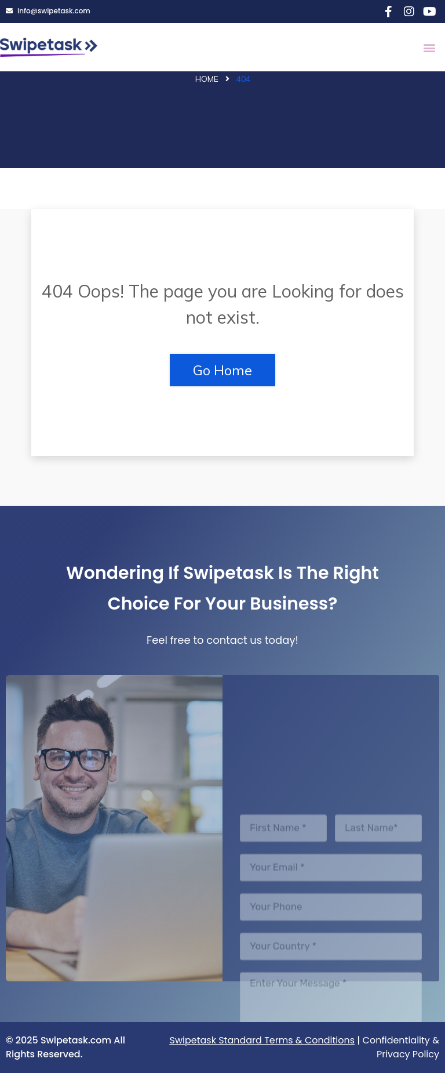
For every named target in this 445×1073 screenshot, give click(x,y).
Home (206, 79)
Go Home (222, 370)
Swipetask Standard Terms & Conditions (262, 1040)
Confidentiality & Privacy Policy (401, 1047)
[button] (429, 47)
